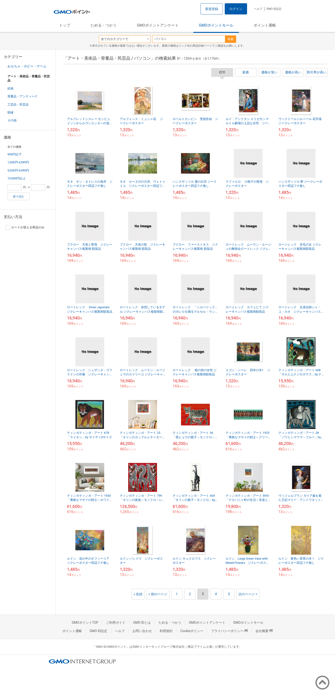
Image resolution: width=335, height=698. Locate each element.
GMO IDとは (142, 622)
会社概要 (264, 631)
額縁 (10, 112)
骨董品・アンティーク (22, 96)
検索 (231, 39)
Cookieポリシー (191, 631)
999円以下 (14, 154)
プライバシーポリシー (229, 631)
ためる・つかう (103, 25)
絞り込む (18, 196)
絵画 (10, 88)
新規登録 (211, 9)
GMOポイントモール (216, 25)
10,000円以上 (16, 178)
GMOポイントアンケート (158, 25)
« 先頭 (138, 594)
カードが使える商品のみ (25, 227)
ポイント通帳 (265, 25)
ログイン (235, 9)
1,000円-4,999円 (18, 162)
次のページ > (247, 594)
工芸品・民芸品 (18, 104)
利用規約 (166, 631)
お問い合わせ (142, 631)
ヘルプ (258, 8)
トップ (64, 25)
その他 (12, 120)
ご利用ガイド (115, 622)
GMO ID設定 (273, 8)
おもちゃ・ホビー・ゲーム (27, 66)
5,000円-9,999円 (18, 170)
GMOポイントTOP (85, 622)
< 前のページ (157, 594)
